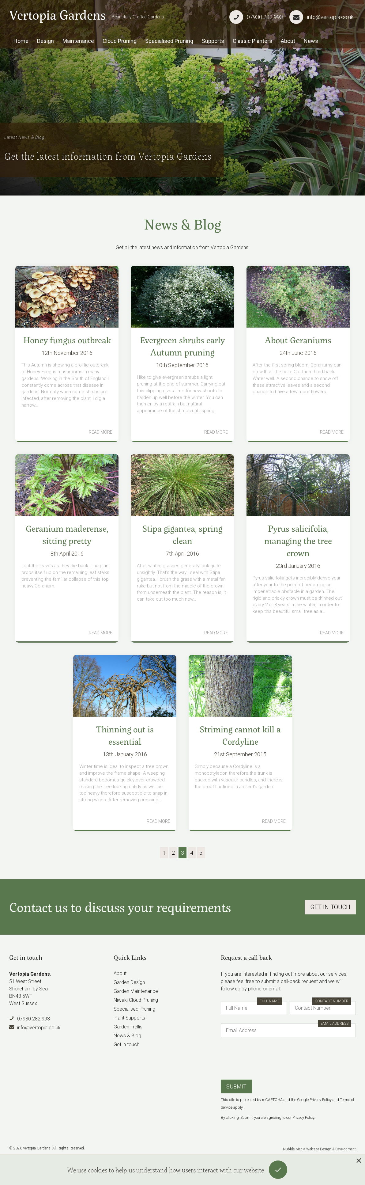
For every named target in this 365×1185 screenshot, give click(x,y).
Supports (213, 41)
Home (20, 41)
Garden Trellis (128, 1027)
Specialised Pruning (169, 41)
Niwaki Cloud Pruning (136, 1000)
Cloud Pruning (120, 41)
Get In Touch (330, 907)
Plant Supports (129, 1018)
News (311, 41)
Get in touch (126, 1044)
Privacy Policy (321, 1099)
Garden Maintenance (136, 991)
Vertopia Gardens (57, 14)
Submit (236, 1086)
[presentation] (267, 1058)
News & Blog (127, 1036)
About (288, 41)
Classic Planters (252, 41)
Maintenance (78, 41)
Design (45, 41)
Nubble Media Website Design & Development (319, 1149)
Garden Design (129, 982)
